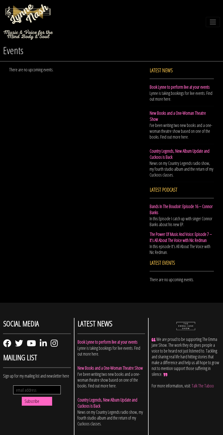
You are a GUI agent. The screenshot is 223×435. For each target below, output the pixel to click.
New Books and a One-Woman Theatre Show (110, 368)
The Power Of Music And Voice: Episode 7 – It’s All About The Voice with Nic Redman (181, 237)
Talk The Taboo (203, 386)
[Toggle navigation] (213, 22)
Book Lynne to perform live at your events (180, 87)
